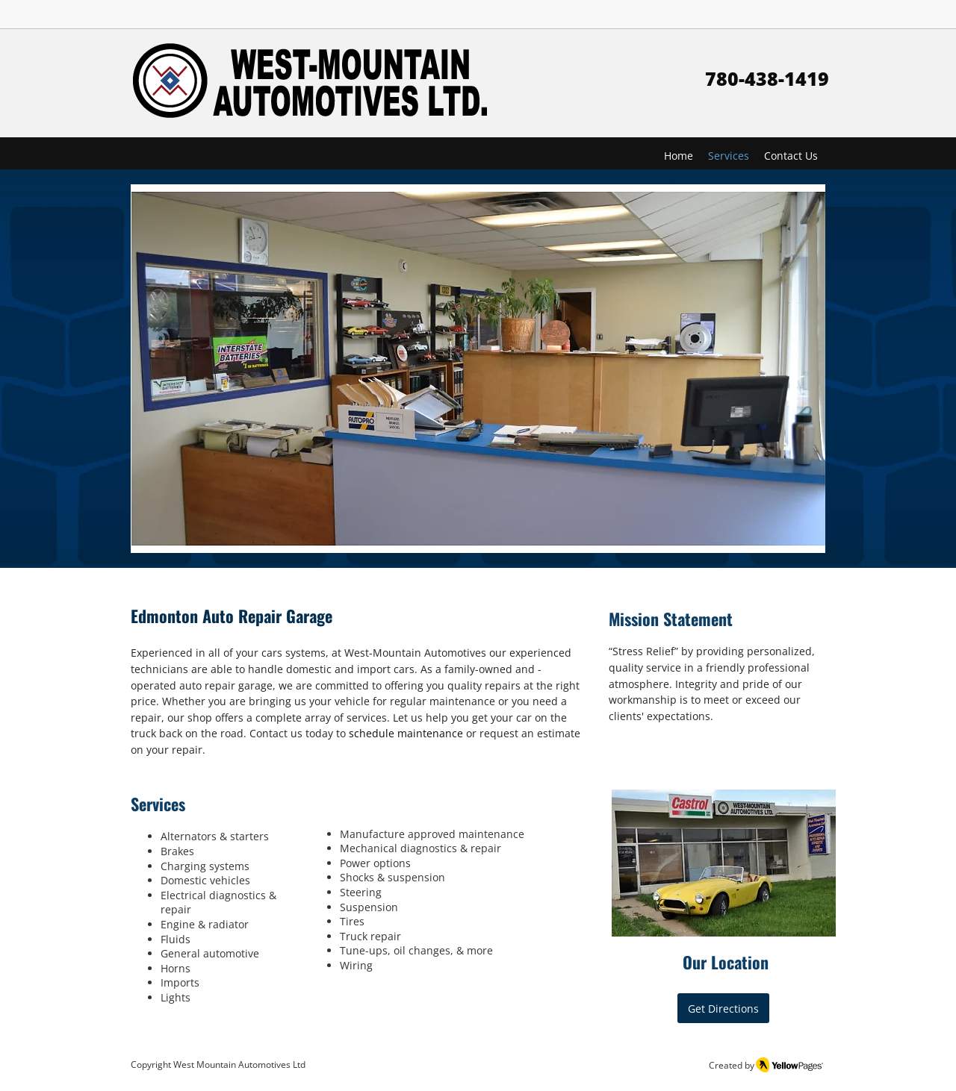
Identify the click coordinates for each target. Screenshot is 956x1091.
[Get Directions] (723, 1008)
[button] (478, 368)
